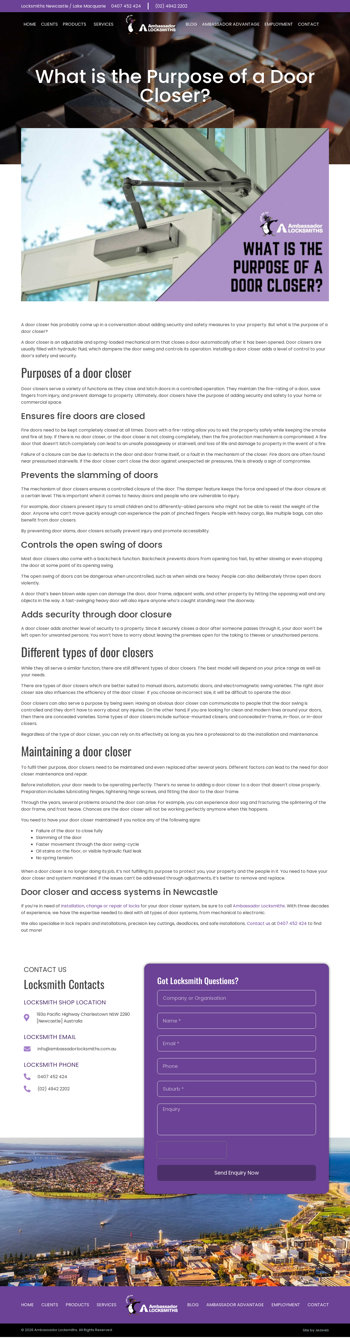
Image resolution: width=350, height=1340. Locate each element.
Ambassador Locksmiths (259, 906)
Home (29, 24)
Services (105, 24)
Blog (191, 24)
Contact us (258, 923)
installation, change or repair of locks (100, 906)
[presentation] (191, 1150)
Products (76, 24)
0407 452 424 (292, 923)
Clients (49, 24)
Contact (308, 24)
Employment (278, 24)
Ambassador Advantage (231, 24)
